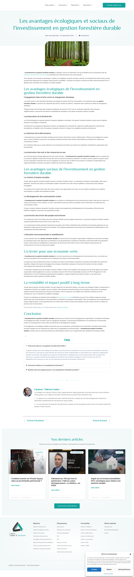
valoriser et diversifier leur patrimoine (35, 75)
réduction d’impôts (62, 307)
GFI (44, 307)
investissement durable (65, 297)
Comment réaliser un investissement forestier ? (46, 365)
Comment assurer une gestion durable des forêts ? (47, 346)
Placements (75, 5)
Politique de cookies (108, 573)
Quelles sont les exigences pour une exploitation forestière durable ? (53, 370)
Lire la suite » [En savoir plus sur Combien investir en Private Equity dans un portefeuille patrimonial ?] (15, 485)
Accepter (94, 569)
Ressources (87, 5)
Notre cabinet (50, 5)
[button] (130, 554)
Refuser (109, 569)
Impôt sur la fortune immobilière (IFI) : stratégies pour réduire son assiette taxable (106, 481)
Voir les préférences (124, 569)
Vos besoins (63, 5)
